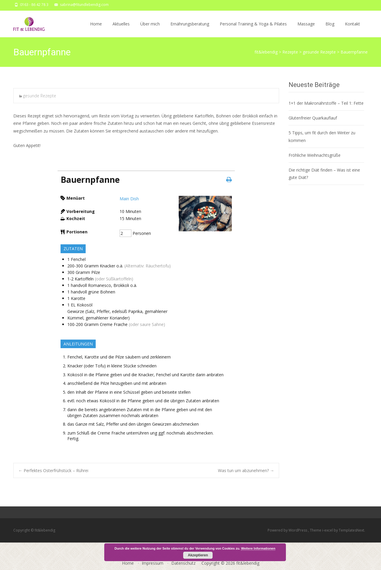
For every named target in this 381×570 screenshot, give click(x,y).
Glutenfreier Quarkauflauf (313, 118)
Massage (306, 29)
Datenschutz (183, 563)
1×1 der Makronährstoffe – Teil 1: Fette (326, 103)
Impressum (152, 563)
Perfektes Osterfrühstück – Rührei (53, 470)
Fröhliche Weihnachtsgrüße (315, 155)
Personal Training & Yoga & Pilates (253, 29)
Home (96, 29)
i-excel (328, 530)
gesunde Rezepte (39, 96)
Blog (330, 29)
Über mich (150, 29)
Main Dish (129, 198)
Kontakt (352, 29)
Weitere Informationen (258, 548)
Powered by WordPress (288, 530)
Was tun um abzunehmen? (246, 470)
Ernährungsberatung (190, 29)
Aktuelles (121, 29)
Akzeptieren (198, 555)
